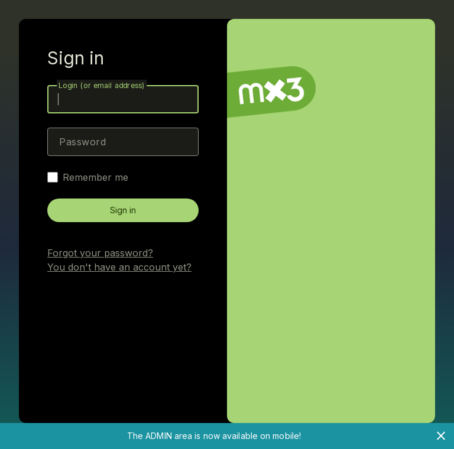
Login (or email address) (102, 85)
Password (82, 142)
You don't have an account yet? (119, 267)
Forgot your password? (100, 253)
